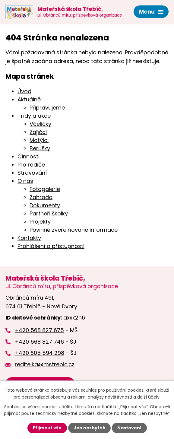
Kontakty (29, 238)
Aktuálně (29, 99)
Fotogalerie (45, 189)
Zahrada (41, 197)
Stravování (32, 173)
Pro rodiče (31, 164)
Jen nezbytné (89, 428)
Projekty (40, 221)
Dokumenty (45, 205)
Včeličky (40, 124)
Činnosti (28, 156)
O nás (25, 181)
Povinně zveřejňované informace (74, 230)
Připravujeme (47, 107)
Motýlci (39, 140)
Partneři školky (49, 213)
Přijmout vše (47, 428)
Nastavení (129, 428)
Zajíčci (38, 132)
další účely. (148, 397)
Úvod (24, 91)
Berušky (40, 148)
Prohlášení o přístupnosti (50, 246)
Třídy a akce (34, 115)
